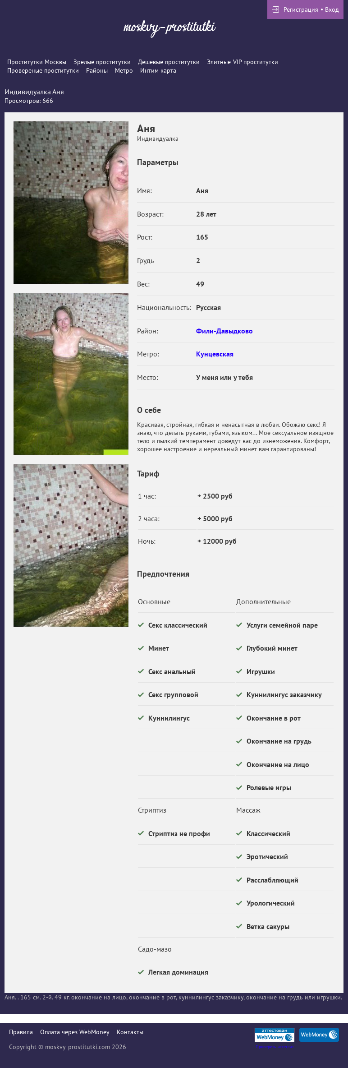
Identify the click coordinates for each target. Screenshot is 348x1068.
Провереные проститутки (43, 70)
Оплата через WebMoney (75, 1032)
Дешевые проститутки (169, 62)
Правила (21, 1032)
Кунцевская (215, 353)
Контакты (130, 1032)
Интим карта (158, 70)
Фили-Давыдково (224, 330)
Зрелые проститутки (102, 62)
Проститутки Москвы (36, 62)
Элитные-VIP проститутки (242, 62)
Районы (97, 70)
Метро (124, 70)
